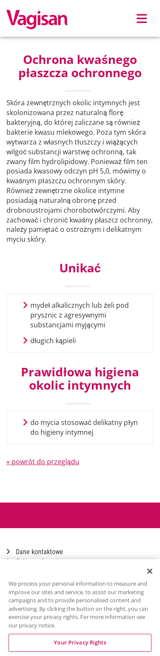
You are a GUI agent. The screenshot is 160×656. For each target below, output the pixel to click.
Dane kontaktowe (34, 552)
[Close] (149, 571)
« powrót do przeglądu (42, 461)
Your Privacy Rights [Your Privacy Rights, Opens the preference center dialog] (80, 642)
